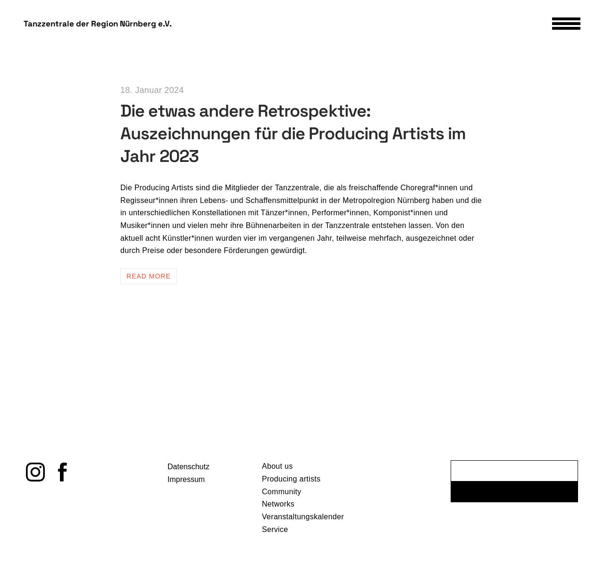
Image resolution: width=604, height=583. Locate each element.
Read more (148, 276)
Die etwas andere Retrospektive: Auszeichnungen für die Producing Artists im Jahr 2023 (293, 133)
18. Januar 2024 (152, 90)
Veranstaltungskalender (303, 519)
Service (275, 531)
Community (282, 494)
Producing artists (291, 481)
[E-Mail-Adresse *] (514, 473)
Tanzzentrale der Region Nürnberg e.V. (98, 24)
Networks (278, 506)
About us (277, 469)
